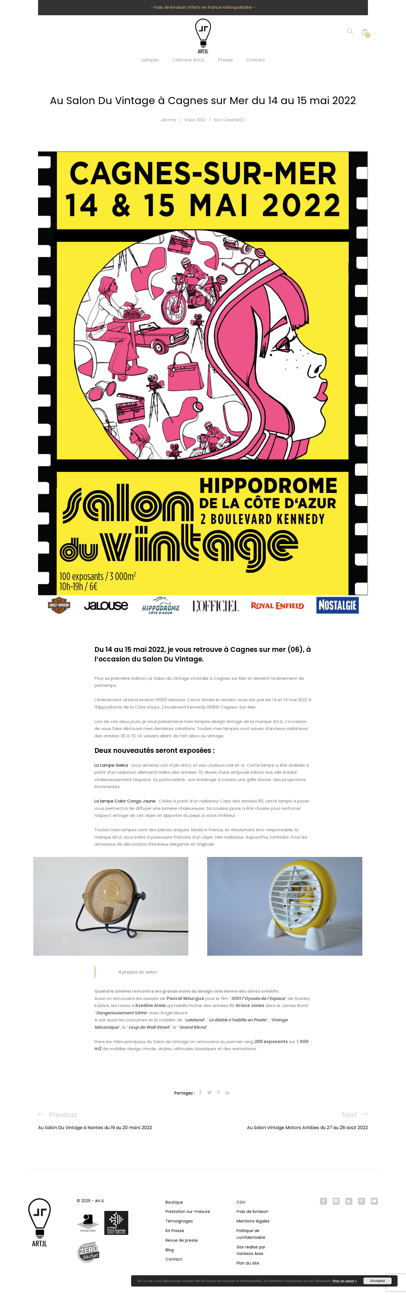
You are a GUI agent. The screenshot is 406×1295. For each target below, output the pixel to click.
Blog (170, 1250)
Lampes (150, 60)
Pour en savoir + (345, 1281)
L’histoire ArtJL (188, 60)
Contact (255, 60)
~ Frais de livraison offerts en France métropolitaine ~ (203, 7)
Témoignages (179, 1221)
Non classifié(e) (229, 120)
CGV (241, 1202)
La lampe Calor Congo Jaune (125, 801)
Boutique (174, 1202)
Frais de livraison (252, 1211)
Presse (225, 60)
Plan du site (248, 1263)
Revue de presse (182, 1240)
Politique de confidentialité (251, 1234)
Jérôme (168, 120)
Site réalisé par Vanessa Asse (251, 1250)
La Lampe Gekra (111, 765)
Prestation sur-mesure (188, 1211)
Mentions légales (253, 1221)
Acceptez (377, 1281)
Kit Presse (175, 1231)
